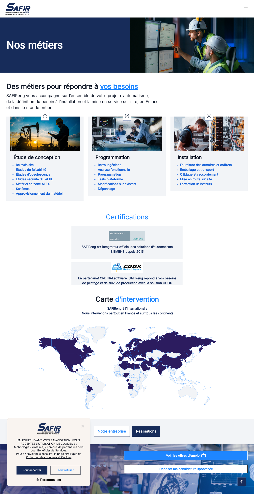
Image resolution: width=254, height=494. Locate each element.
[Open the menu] (245, 9)
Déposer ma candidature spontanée (186, 469)
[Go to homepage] (18, 9)
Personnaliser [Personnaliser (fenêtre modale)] (43, 479)
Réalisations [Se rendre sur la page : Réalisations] (146, 431)
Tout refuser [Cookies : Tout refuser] (58, 470)
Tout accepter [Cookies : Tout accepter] (25, 470)
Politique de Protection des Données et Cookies (46, 455)
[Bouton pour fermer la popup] (75, 426)
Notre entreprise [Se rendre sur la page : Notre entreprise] (112, 431)
